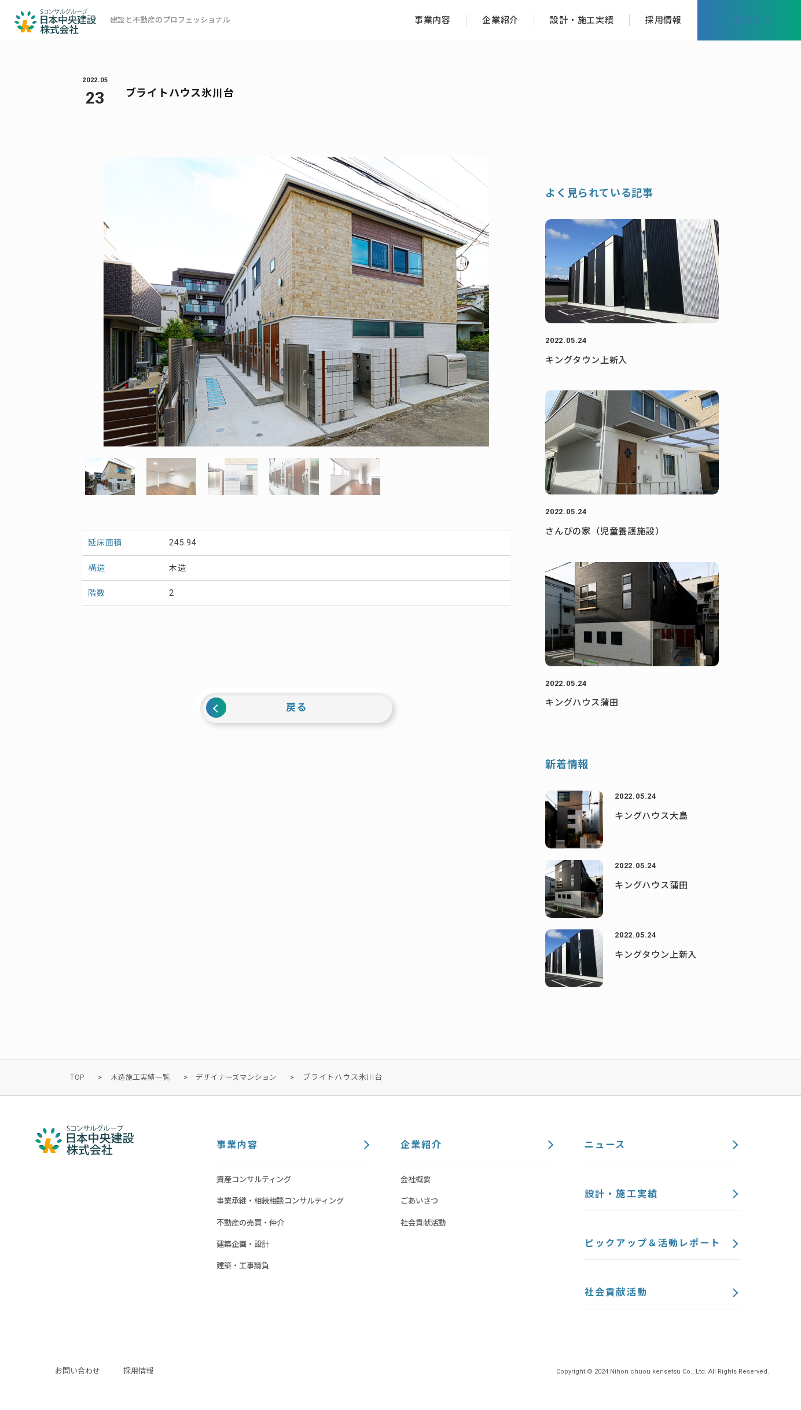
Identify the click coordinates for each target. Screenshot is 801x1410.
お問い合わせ (79, 1377)
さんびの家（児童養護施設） (608, 531)
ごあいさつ (420, 1202)
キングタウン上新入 (589, 360)
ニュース (606, 1145)
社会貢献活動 (424, 1224)
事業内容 (238, 1145)
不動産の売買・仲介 (252, 1224)
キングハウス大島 (653, 815)
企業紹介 (422, 1145)
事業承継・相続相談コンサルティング (285, 1202)
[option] (296, 301)
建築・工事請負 (244, 1267)
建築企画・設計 (244, 1245)
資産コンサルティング (256, 1181)
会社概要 (416, 1181)
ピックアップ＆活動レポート (656, 1247)
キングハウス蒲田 (584, 702)
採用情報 (143, 1377)
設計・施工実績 (623, 1196)
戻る (296, 708)
